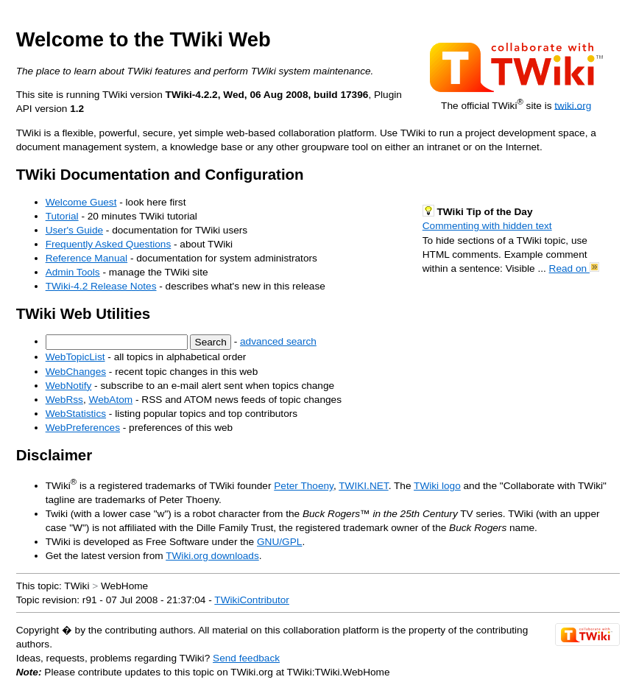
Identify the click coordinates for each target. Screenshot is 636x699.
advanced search (278, 341)
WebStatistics (76, 413)
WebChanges (76, 371)
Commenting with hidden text (487, 225)
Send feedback (246, 658)
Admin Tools (73, 272)
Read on (574, 268)
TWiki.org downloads (212, 555)
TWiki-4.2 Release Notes (101, 286)
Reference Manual (86, 258)
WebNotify (69, 385)
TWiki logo (437, 485)
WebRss (64, 399)
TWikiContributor (251, 599)
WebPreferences (83, 427)
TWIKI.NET (363, 485)
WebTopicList (75, 356)
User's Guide (74, 230)
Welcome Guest (81, 202)
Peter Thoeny (303, 485)
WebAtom (111, 399)
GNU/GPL (279, 541)
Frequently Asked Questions (109, 244)
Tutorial (62, 216)
